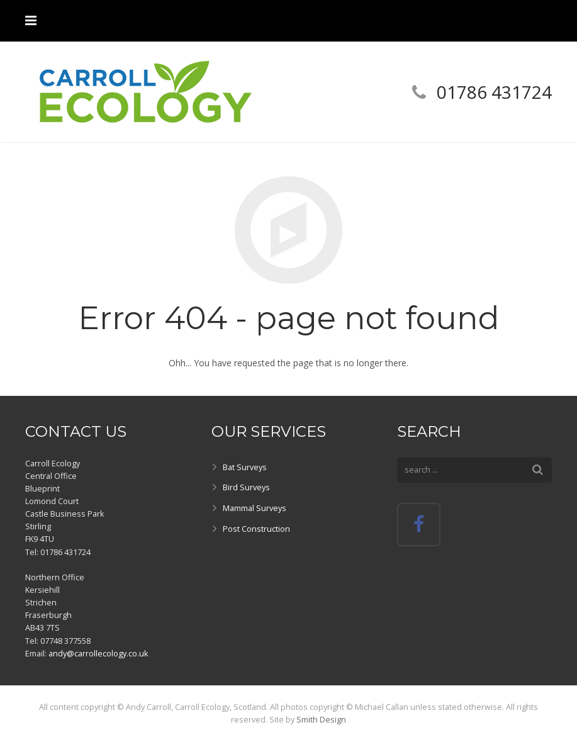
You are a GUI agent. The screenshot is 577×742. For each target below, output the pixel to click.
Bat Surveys (245, 467)
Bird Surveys (246, 487)
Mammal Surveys (254, 508)
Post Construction (256, 529)
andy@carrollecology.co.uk (98, 653)
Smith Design (321, 719)
